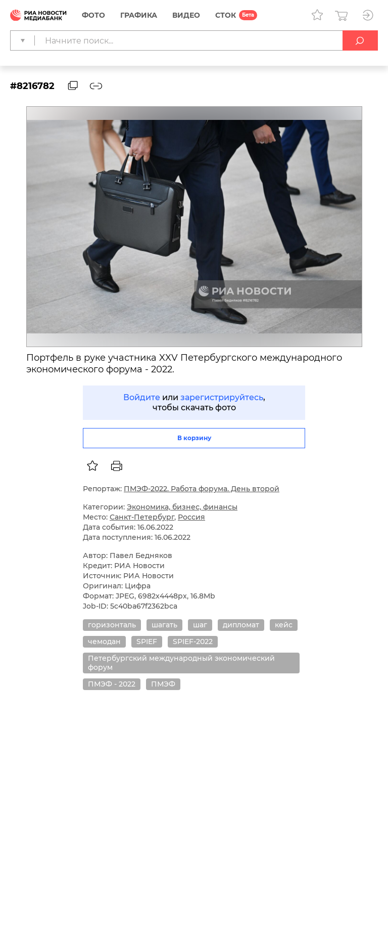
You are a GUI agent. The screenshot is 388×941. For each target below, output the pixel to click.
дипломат (241, 624)
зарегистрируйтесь (221, 397)
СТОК (225, 15)
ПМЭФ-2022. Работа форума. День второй (201, 488)
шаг (200, 624)
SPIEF (146, 641)
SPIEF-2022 (193, 641)
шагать (164, 624)
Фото (93, 15)
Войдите (141, 397)
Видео (186, 15)
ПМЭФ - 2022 (111, 684)
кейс (284, 624)
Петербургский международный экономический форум (181, 663)
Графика (138, 15)
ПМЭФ (163, 684)
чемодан (104, 641)
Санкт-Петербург (142, 517)
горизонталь (112, 624)
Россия (191, 517)
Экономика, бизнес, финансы (182, 506)
